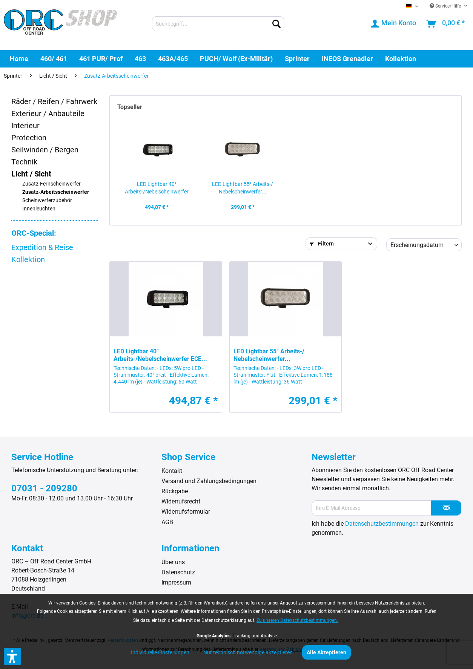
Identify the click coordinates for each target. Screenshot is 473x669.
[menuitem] (218, 23)
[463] (140, 58)
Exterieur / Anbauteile (47, 113)
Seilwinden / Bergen (44, 149)
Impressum (176, 582)
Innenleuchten (38, 209)
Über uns (173, 562)
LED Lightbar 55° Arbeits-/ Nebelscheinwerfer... (242, 188)
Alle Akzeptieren (326, 652)
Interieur (25, 125)
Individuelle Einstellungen (160, 652)
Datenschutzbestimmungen (382, 523)
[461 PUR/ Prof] (101, 58)
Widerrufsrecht (180, 501)
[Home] (19, 58)
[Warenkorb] (445, 23)
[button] (12, 656)
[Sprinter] (297, 58)
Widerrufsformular (185, 511)
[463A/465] (173, 58)
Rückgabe (174, 491)
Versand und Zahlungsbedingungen (208, 481)
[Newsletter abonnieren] (446, 508)
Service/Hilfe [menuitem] (446, 6)
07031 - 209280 (44, 488)
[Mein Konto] (394, 23)
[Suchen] (276, 23)
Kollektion (28, 259)
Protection (28, 137)
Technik (24, 161)
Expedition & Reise (42, 247)
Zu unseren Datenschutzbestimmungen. (297, 620)
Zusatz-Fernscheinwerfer (51, 184)
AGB (167, 522)
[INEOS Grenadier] (347, 58)
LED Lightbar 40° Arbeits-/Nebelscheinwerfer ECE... (157, 188)
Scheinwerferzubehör (47, 200)
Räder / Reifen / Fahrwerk (54, 101)
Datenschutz (178, 572)
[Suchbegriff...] (218, 23)
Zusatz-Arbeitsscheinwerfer (55, 192)
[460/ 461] (53, 58)
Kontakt (171, 470)
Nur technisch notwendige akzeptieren (248, 652)
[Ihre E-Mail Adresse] (372, 508)
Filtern (322, 244)
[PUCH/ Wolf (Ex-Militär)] (236, 58)
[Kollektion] (400, 58)
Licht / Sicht (31, 173)
